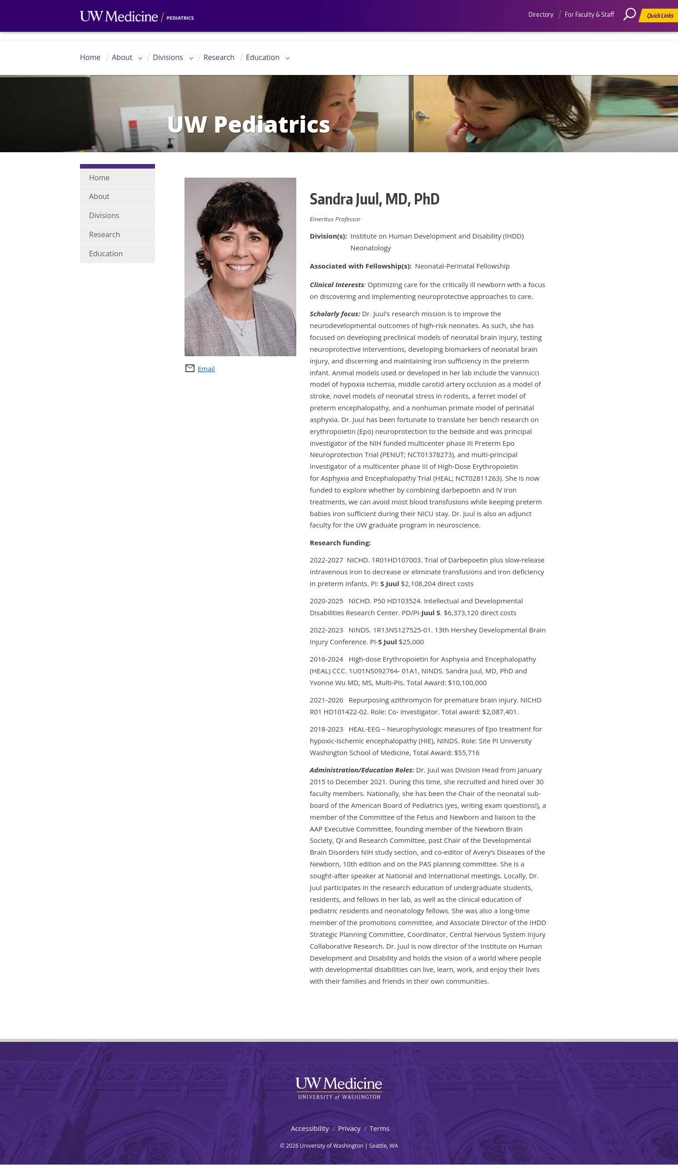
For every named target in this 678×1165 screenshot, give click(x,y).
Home (90, 57)
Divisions (168, 57)
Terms (379, 1128)
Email (206, 368)
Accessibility (310, 1128)
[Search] (633, 34)
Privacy (349, 1128)
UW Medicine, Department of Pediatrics (137, 33)
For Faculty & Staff (589, 14)
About (122, 57)
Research (219, 57)
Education (262, 57)
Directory (540, 14)
